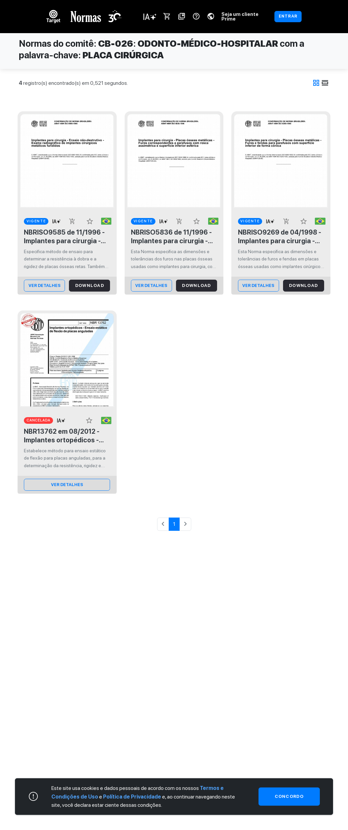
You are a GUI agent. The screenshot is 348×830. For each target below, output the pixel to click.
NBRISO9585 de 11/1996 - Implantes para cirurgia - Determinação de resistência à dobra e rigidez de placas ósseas (64, 236)
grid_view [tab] (316, 83)
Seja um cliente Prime (240, 16)
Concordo (289, 796)
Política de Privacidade (132, 796)
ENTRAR (288, 16)
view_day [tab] (325, 83)
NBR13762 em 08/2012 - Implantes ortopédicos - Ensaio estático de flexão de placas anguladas (63, 435)
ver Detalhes (45, 285)
